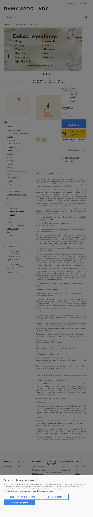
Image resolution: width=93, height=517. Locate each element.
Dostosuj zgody (55, 497)
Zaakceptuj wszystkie (19, 502)
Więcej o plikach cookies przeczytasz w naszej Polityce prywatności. (28, 491)
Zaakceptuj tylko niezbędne (22, 497)
